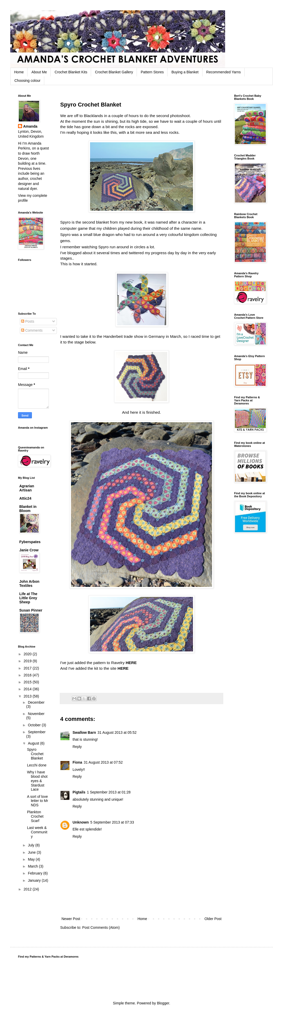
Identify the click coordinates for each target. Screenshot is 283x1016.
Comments (32, 330)
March (33, 866)
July (31, 845)
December (36, 702)
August (34, 743)
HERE (131, 662)
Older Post (213, 919)
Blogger (163, 1003)
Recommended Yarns (223, 72)
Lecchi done (37, 765)
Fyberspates (29, 542)
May (32, 859)
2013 (28, 696)
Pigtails (79, 792)
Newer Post (70, 919)
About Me (39, 72)
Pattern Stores (152, 72)
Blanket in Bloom (28, 509)
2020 (28, 654)
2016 (28, 675)
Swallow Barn (84, 732)
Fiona (77, 762)
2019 (28, 661)
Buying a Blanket (184, 72)
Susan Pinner (30, 610)
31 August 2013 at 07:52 (103, 762)
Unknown (81, 822)
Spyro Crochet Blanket (35, 753)
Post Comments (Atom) (101, 927)
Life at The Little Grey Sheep (28, 598)
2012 (28, 889)
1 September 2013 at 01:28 (109, 792)
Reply (77, 747)
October (35, 725)
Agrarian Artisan (26, 488)
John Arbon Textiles (29, 583)
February (35, 873)
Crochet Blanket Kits (71, 72)
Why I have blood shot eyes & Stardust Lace (37, 780)
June (32, 852)
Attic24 (25, 498)
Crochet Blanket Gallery (114, 72)
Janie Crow (29, 550)
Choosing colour (27, 80)
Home (19, 72)
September (36, 732)
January (35, 880)
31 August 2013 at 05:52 (117, 732)
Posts (27, 321)
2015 (28, 682)
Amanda (30, 126)
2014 (28, 689)
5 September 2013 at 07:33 (112, 822)
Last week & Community (37, 832)
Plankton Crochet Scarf (35, 816)
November (36, 714)
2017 (28, 668)
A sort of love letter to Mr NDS (37, 800)
